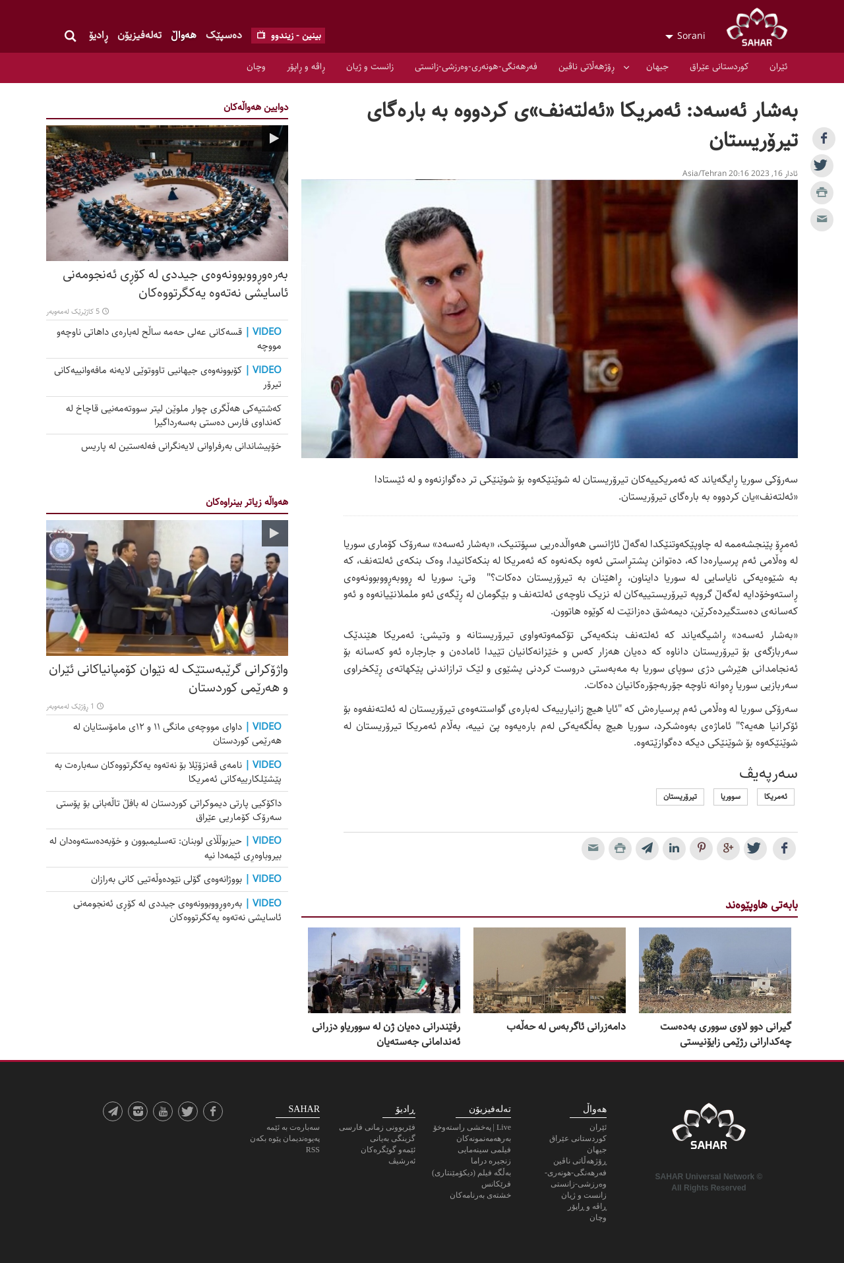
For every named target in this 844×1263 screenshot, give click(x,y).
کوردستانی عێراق (719, 66)
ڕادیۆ (98, 35)
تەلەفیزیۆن (139, 35)
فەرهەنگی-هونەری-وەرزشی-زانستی (476, 66)
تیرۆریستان (680, 796)
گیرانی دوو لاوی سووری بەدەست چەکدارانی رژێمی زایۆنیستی (725, 1034)
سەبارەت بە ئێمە (293, 1127)
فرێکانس (496, 1184)
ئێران (778, 66)
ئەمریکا (775, 796)
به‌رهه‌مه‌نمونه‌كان (483, 1138)
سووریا (730, 796)
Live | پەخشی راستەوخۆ (472, 1127)
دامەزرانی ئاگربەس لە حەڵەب (566, 1027)
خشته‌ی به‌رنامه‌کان (480, 1195)
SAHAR (761, 30)
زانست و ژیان (370, 66)
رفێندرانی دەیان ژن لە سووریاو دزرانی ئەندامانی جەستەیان (386, 1034)
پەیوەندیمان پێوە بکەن (285, 1138)
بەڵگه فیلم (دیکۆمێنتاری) (471, 1172)
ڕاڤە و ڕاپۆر (306, 66)
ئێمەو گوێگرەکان (388, 1149)
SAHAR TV (709, 1129)
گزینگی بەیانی (392, 1138)
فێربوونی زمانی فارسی (377, 1127)
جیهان (657, 66)
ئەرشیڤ (401, 1160)
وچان (256, 66)
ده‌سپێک (224, 35)
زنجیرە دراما (491, 1160)
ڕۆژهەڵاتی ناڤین (586, 66)
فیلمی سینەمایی (484, 1149)
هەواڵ (183, 35)
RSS (313, 1149)
